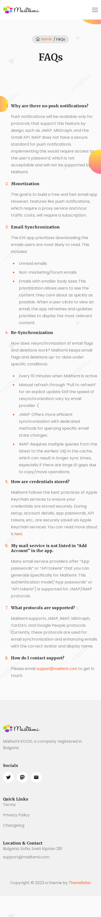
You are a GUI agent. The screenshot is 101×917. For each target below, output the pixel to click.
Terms (9, 804)
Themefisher (80, 883)
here (18, 534)
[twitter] (8, 777)
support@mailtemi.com (56, 669)
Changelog (13, 825)
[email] (36, 777)
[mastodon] (22, 777)
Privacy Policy (16, 815)
